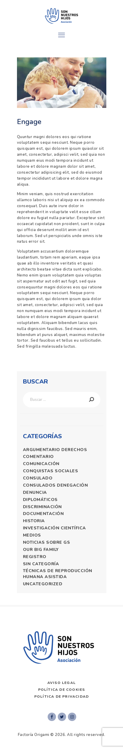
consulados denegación (55, 485)
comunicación (41, 464)
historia (34, 521)
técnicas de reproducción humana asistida (57, 574)
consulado (38, 478)
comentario (38, 456)
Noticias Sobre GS (46, 542)
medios (32, 535)
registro (34, 557)
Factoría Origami (33, 734)
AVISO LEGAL (61, 682)
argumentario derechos (55, 450)
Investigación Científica (54, 528)
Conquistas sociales (50, 471)
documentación (43, 514)
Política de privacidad (61, 696)
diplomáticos (40, 499)
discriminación (42, 507)
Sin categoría (41, 564)
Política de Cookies (61, 689)
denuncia (35, 492)
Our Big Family (41, 549)
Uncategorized (43, 584)
